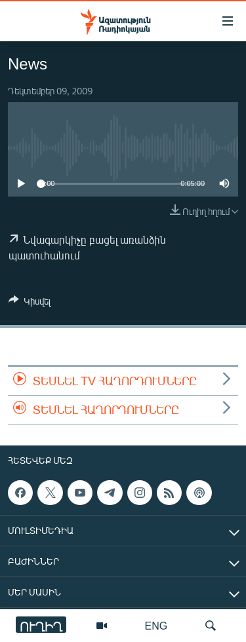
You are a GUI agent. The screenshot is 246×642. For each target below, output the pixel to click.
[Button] (30, 303)
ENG (156, 625)
